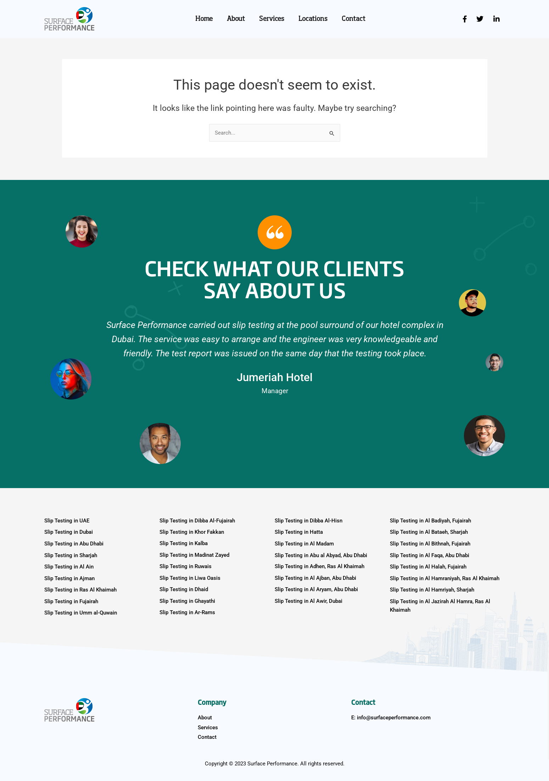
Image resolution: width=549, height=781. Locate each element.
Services (271, 19)
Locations (312, 19)
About (236, 19)
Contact (353, 19)
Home (204, 19)
